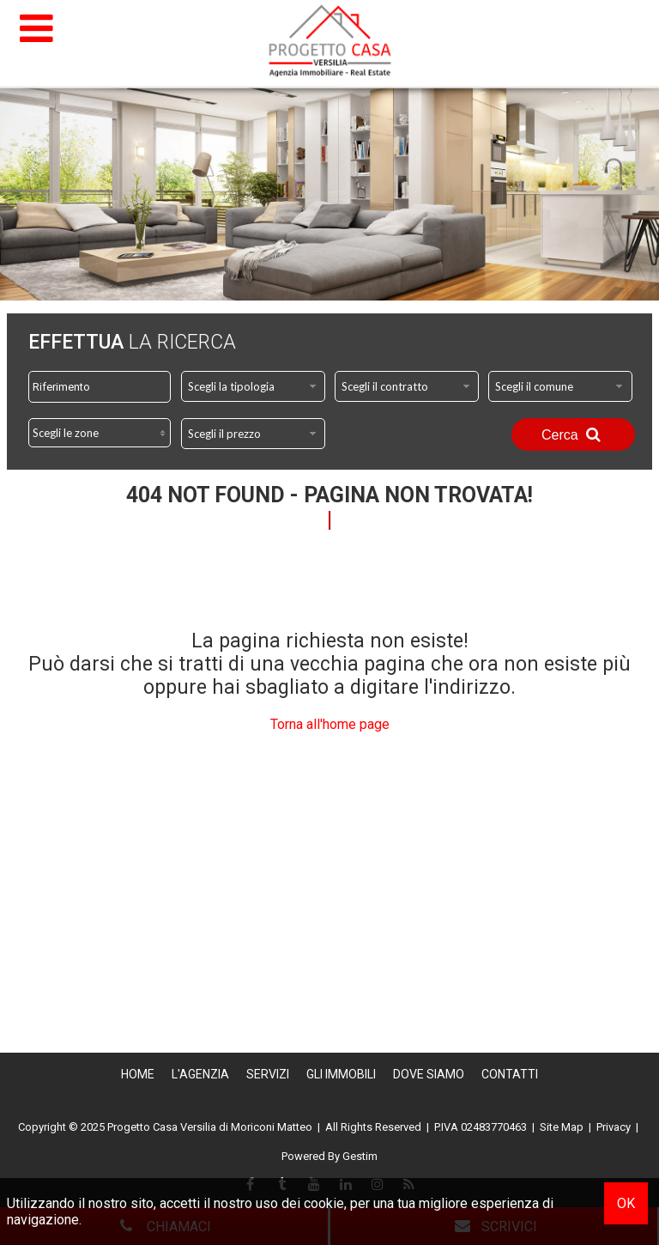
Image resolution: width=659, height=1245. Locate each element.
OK (626, 1203)
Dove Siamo (428, 1074)
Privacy (613, 1126)
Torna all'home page (330, 724)
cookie (324, 1203)
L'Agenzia (200, 1074)
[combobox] (253, 386)
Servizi (267, 1074)
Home (137, 1074)
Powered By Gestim (329, 1156)
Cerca (573, 434)
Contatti (509, 1074)
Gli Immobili (341, 1074)
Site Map (561, 1126)
